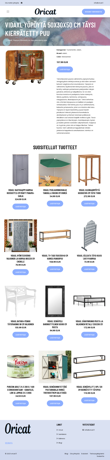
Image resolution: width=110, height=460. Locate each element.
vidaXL (79, 50)
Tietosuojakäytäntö (97, 453)
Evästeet (84, 453)
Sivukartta (100, 456)
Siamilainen (62, 434)
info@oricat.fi (98, 3)
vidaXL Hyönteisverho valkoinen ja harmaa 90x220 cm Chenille (20, 258)
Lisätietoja (65, 69)
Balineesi (61, 438)
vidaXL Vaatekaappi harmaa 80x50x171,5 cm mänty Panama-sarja (20, 193)
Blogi (60, 443)
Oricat (60, 430)
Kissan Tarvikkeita (93, 12)
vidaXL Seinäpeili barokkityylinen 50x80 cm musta (55, 324)
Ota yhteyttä (74, 453)
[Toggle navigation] (8, 12)
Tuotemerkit (71, 50)
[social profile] (21, 3)
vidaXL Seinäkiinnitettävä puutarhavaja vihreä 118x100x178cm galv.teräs (55, 389)
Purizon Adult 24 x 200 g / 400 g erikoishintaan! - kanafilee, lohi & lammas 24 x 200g (20, 389)
